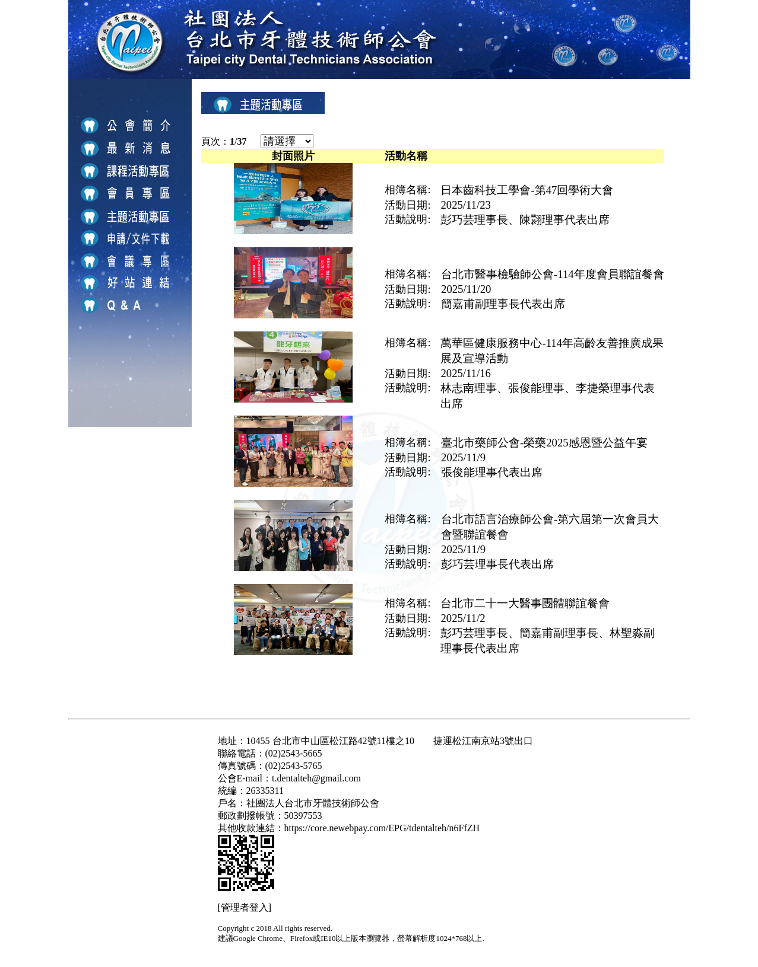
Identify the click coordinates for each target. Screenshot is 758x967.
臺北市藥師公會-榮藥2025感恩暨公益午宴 (544, 442)
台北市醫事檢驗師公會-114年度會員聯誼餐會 (552, 274)
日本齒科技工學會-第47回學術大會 (526, 190)
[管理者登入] (245, 907)
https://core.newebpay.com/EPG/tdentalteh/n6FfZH (382, 828)
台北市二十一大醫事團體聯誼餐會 (525, 603)
